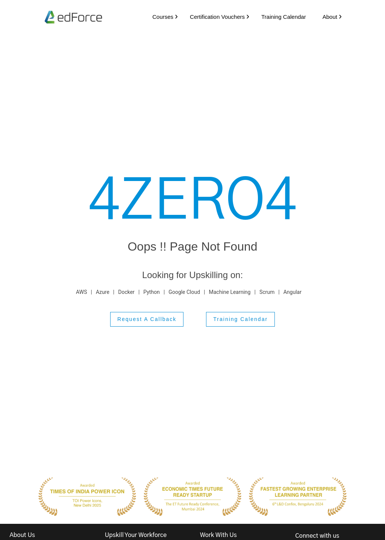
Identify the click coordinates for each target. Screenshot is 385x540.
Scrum (266, 292)
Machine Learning (230, 292)
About (328, 17)
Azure (102, 292)
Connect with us (317, 536)
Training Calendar (281, 17)
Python (151, 292)
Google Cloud (184, 292)
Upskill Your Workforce (136, 535)
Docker (126, 292)
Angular (292, 292)
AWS (81, 292)
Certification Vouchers (215, 17)
